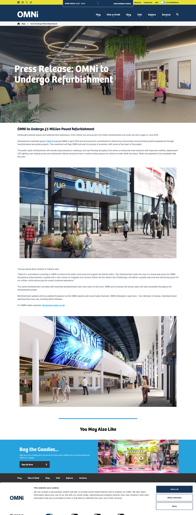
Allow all (174, 483)
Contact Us (148, 2)
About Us (137, 2)
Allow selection (174, 492)
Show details (136, 510)
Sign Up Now (35, 464)
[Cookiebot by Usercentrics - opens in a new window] (16, 510)
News (23, 24)
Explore (152, 15)
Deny (174, 500)
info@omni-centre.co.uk (53, 305)
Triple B (49, 141)
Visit (139, 15)
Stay (128, 15)
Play (98, 15)
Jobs (156, 2)
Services (166, 15)
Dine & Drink (113, 15)
